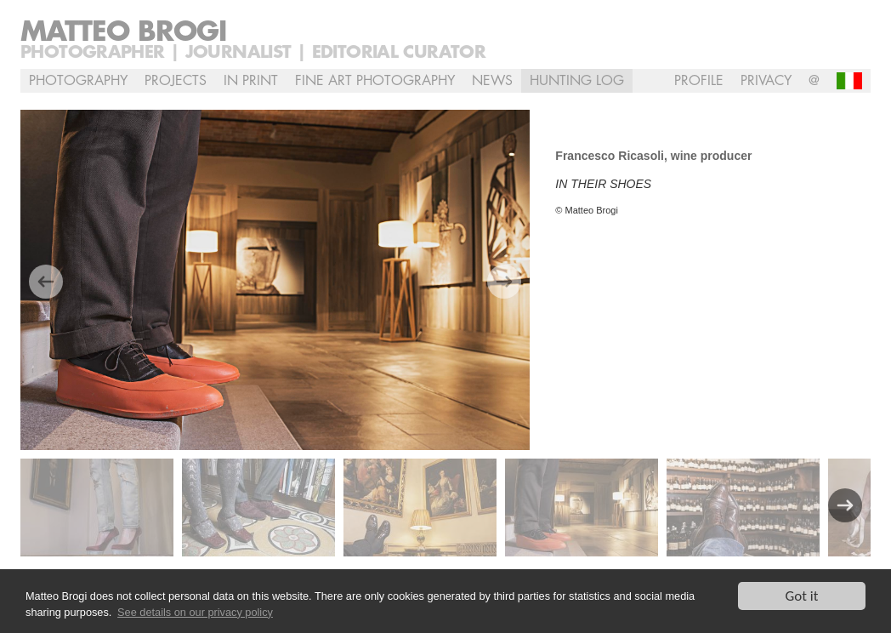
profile (699, 81)
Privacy (766, 81)
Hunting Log (577, 81)
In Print (251, 81)
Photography (78, 81)
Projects (176, 81)
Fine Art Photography (375, 81)
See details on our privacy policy (195, 612)
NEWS (492, 81)
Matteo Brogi (123, 32)
